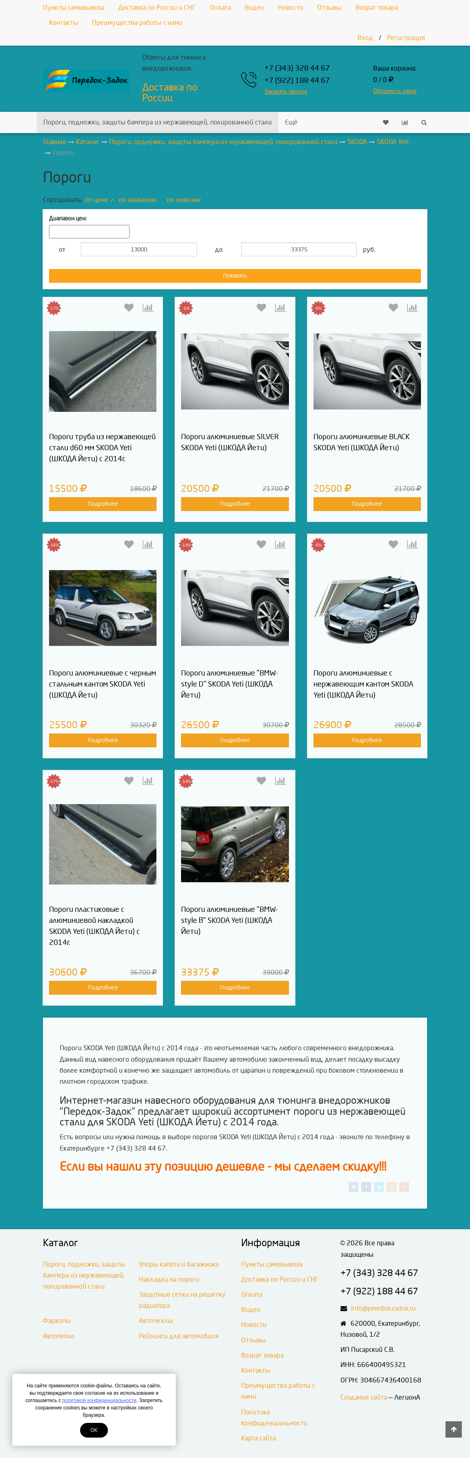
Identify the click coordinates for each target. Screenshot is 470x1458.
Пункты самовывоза (73, 7)
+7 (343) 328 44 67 (297, 68)
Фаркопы (57, 1320)
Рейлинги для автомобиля (179, 1336)
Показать (235, 276)
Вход (365, 37)
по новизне (184, 199)
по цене (99, 199)
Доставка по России (169, 92)
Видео (254, 7)
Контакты (63, 22)
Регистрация (406, 37)
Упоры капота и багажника (179, 1264)
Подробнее (103, 504)
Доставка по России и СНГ (157, 7)
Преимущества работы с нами (137, 22)
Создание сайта (363, 1397)
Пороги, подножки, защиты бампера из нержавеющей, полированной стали (157, 122)
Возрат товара (377, 7)
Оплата (220, 7)
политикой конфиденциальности (99, 1400)
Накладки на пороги (169, 1279)
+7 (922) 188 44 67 (297, 80)
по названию (138, 199)
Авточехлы (156, 1320)
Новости (290, 7)
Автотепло (58, 1336)
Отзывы (329, 7)
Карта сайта (258, 1438)
